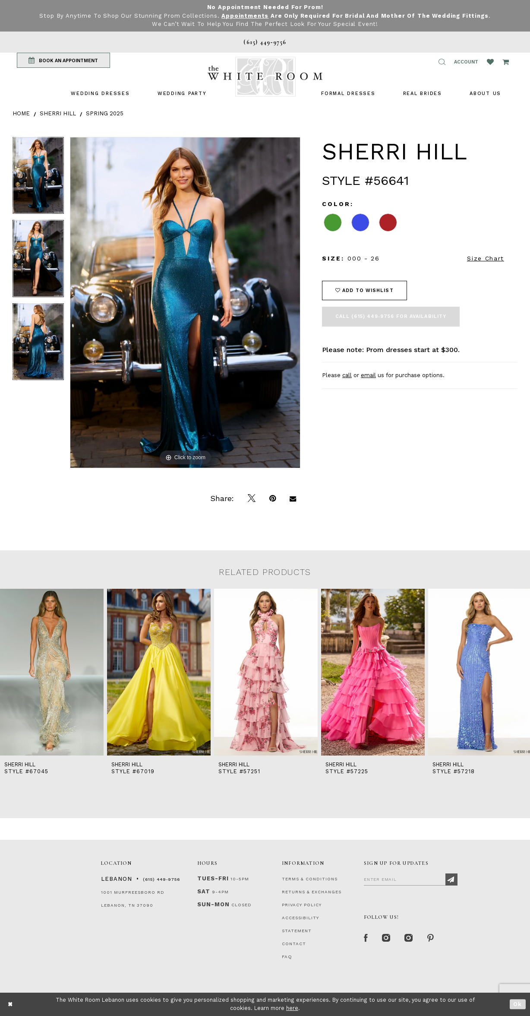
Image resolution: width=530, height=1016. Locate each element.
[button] (442, 62)
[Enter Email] (410, 879)
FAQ (287, 956)
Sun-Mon (213, 904)
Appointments (244, 16)
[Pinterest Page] (431, 938)
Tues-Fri (213, 878)
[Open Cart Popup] (505, 62)
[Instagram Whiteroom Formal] (386, 938)
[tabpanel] (38, 178)
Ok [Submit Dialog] (517, 1004)
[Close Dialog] (10, 1004)
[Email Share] (292, 498)
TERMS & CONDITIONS (310, 878)
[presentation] (52, 672)
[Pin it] (272, 498)
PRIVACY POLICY (302, 904)
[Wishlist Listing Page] (490, 62)
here (292, 1008)
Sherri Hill (58, 113)
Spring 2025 (104, 113)
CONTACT (294, 943)
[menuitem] (100, 94)
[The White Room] (265, 76)
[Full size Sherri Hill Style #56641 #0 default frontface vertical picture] (185, 302)
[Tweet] (251, 498)
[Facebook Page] (366, 938)
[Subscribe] (451, 879)
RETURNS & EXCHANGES (311, 891)
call (347, 375)
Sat (203, 891)
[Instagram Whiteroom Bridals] (409, 938)
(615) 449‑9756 (161, 879)
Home (21, 113)
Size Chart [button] (485, 258)
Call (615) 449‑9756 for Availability (390, 316)
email (368, 375)
